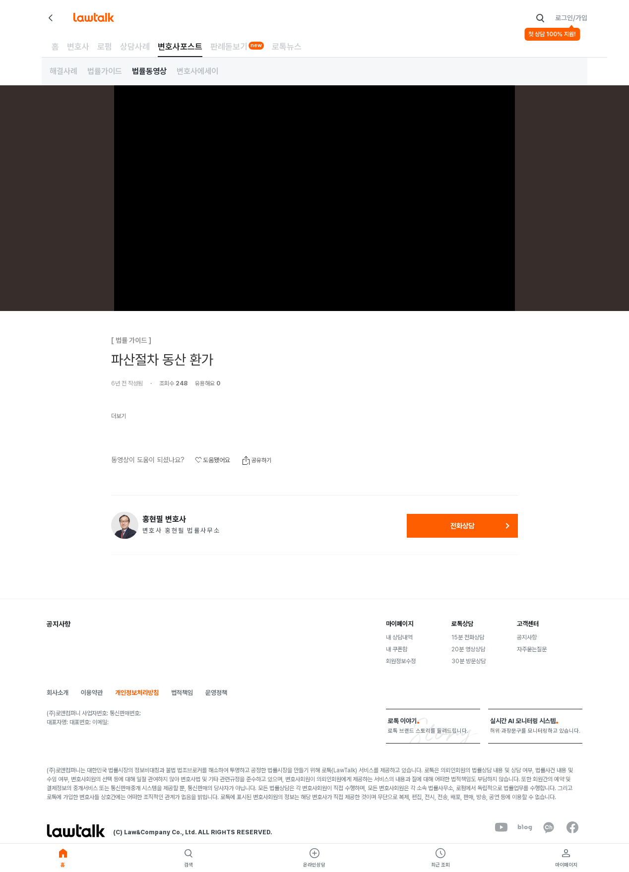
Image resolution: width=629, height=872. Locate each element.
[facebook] (572, 827)
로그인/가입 (571, 18)
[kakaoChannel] (549, 827)
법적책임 (182, 692)
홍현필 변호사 (164, 519)
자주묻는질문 (532, 649)
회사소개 (57, 692)
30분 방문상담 (468, 661)
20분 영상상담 (468, 649)
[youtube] (501, 827)
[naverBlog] (525, 827)
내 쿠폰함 (396, 649)
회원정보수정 (401, 661)
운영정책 (216, 692)
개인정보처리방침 (137, 692)
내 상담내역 (399, 637)
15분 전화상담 (467, 637)
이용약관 (92, 692)
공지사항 (527, 637)
